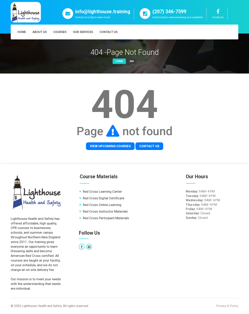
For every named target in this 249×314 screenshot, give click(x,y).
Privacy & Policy (227, 306)
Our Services (83, 32)
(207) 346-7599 (169, 11)
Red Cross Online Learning (102, 205)
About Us (39, 32)
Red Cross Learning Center (102, 191)
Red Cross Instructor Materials (105, 211)
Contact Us (108, 32)
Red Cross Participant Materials (106, 218)
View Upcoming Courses (110, 146)
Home (22, 32)
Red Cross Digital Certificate (103, 198)
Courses (59, 32)
